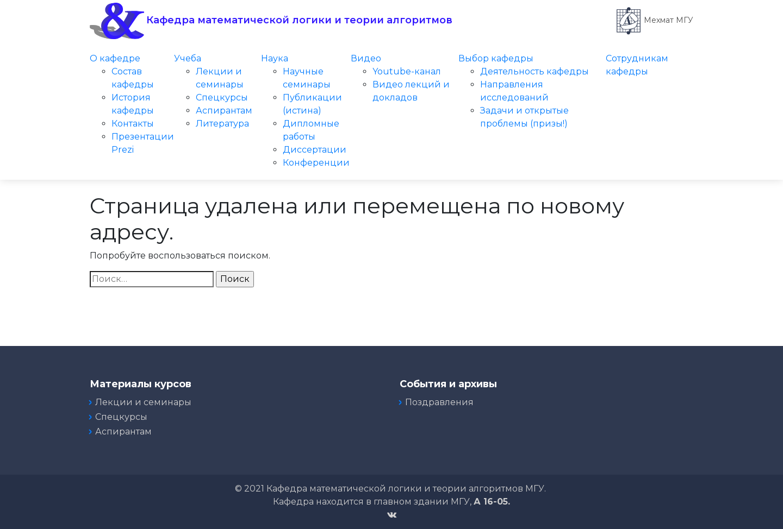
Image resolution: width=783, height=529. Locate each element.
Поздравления (439, 402)
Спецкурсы (222, 97)
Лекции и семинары (143, 402)
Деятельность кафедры (534, 71)
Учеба (187, 58)
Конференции (316, 163)
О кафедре (115, 58)
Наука (274, 58)
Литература (222, 123)
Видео (366, 58)
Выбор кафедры (495, 58)
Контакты (132, 123)
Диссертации (314, 149)
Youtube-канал (406, 71)
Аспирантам (224, 110)
